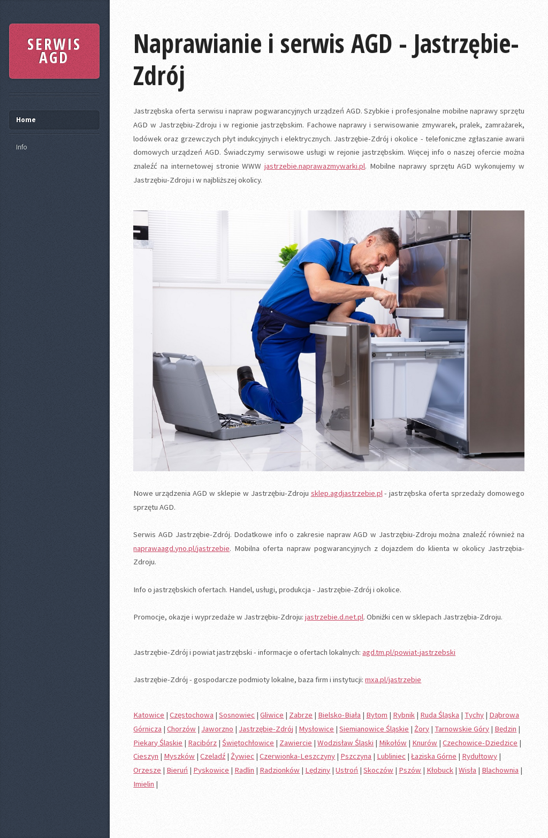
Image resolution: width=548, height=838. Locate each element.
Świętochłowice (248, 743)
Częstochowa (192, 715)
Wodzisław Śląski (345, 743)
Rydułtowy (479, 756)
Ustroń (347, 770)
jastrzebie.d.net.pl (334, 617)
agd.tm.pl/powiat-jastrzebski (408, 652)
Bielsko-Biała (339, 715)
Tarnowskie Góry (462, 729)
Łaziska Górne (433, 756)
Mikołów (393, 743)
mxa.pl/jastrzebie (393, 679)
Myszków (179, 756)
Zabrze (301, 715)
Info (21, 147)
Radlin (244, 770)
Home (26, 119)
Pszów (410, 770)
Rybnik (404, 715)
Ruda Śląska (439, 715)
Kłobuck (440, 770)
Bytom (376, 715)
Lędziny (317, 770)
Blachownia (500, 770)
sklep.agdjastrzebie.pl (347, 493)
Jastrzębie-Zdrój (266, 729)
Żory (421, 729)
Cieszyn (145, 756)
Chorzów (181, 729)
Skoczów (378, 770)
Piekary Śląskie (157, 743)
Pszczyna (355, 756)
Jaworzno (217, 729)
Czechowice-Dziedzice (480, 743)
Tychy (474, 715)
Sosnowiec (237, 715)
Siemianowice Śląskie (374, 729)
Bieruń (177, 770)
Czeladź (212, 756)
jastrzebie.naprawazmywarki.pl (314, 166)
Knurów (424, 743)
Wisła (467, 770)
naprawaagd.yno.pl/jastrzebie (181, 548)
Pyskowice (211, 770)
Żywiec (242, 756)
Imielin (143, 784)
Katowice (148, 715)
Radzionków (280, 770)
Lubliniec (391, 756)
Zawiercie (295, 743)
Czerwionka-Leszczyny (297, 756)
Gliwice (272, 715)
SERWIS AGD (54, 51)
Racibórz (202, 743)
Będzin (505, 729)
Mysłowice (316, 729)
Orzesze (147, 770)
